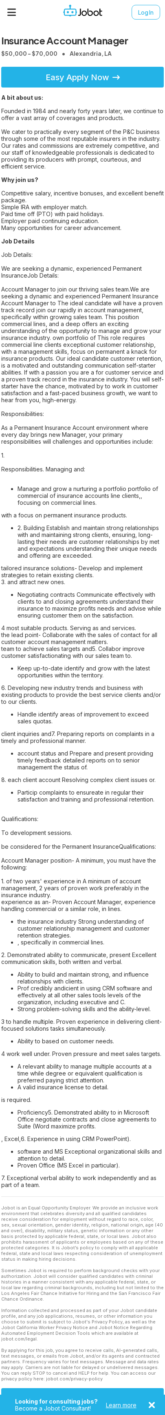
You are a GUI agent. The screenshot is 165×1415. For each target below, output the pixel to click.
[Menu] (12, 12)
